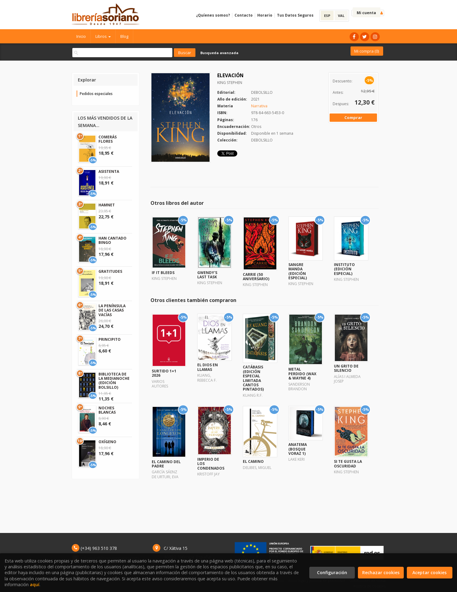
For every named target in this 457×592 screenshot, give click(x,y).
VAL (341, 15)
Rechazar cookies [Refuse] (380, 572)
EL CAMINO (253, 461)
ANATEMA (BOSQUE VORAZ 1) (297, 449)
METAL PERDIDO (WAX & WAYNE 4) (302, 374)
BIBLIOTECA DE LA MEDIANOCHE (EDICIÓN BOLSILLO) (114, 380)
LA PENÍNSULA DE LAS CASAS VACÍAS (112, 310)
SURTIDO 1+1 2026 (164, 373)
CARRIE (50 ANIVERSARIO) (256, 276)
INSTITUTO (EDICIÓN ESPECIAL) (344, 269)
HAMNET (106, 205)
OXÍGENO (107, 441)
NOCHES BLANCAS (107, 410)
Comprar (353, 117)
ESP (327, 15)
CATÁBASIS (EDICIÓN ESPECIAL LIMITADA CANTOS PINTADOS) (253, 378)
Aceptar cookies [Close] (429, 572)
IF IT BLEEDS (163, 272)
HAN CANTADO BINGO (112, 240)
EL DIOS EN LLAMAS (207, 367)
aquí (34, 584)
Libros (103, 36)
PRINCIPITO (109, 339)
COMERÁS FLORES (107, 139)
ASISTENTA (108, 171)
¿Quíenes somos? (213, 15)
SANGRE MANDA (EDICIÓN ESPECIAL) (297, 271)
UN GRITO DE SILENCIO (346, 368)
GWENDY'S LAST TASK (207, 275)
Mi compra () (366, 51)
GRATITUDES (110, 271)
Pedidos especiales (96, 93)
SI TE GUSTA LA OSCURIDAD (348, 463)
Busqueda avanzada (219, 52)
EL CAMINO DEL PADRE (166, 464)
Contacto (244, 15)
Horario (264, 15)
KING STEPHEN (229, 82)
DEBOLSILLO (262, 92)
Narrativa (259, 106)
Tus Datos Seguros (295, 15)
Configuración (332, 572)
